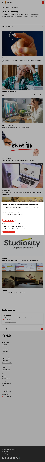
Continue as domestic (9, 220)
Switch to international (9, 231)
